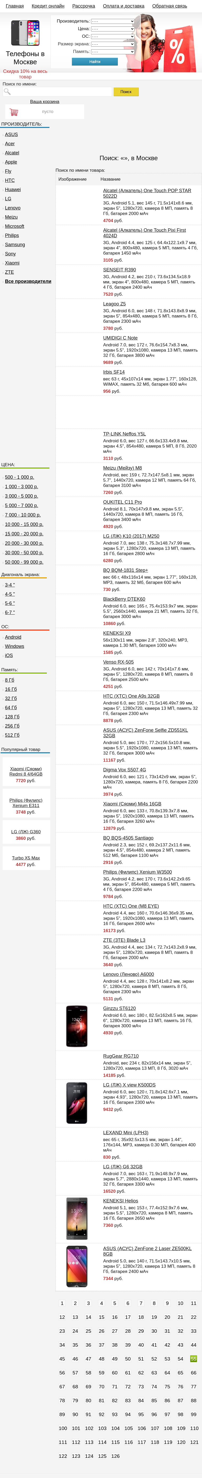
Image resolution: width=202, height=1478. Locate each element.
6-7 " (8, 612)
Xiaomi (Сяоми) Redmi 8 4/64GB (26, 771)
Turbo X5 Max (26, 858)
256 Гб (10, 726)
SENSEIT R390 (119, 269)
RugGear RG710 (121, 1056)
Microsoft (12, 226)
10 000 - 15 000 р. (24, 524)
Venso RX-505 (118, 662)
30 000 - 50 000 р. (24, 552)
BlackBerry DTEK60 (124, 599)
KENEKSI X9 (117, 633)
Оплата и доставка (123, 6)
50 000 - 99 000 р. (24, 562)
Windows (12, 646)
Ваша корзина (44, 101)
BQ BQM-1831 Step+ (125, 570)
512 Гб (10, 735)
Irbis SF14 (114, 372)
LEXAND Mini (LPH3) (125, 1132)
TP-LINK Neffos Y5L (124, 434)
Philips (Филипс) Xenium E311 (26, 803)
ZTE (7, 272)
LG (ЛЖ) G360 (26, 831)
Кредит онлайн (48, 6)
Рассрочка (83, 6)
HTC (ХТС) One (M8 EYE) (131, 906)
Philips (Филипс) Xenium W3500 (137, 872)
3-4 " (8, 585)
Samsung (13, 244)
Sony (8, 253)
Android (11, 637)
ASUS (9, 134)
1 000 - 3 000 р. (21, 486)
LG (6, 198)
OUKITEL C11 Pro (122, 502)
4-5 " (8, 594)
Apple (9, 162)
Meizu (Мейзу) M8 (122, 468)
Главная (15, 6)
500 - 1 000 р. (19, 477)
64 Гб (9, 707)
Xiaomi (10, 263)
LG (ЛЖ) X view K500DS (129, 1085)
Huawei (11, 189)
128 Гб (10, 716)
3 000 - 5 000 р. (21, 496)
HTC (8, 180)
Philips (10, 235)
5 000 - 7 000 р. (21, 505)
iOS (7, 655)
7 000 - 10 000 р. (23, 515)
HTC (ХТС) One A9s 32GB (131, 696)
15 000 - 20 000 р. (24, 533)
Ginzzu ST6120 (119, 1008)
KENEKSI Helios (120, 1200)
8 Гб (7, 680)
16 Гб (9, 689)
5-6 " (8, 603)
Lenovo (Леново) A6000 (128, 974)
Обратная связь (169, 6)
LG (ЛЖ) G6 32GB (122, 1166)
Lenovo (11, 208)
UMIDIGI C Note (120, 338)
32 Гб (9, 698)
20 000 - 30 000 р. (24, 543)
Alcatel (10, 152)
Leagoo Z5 (114, 304)
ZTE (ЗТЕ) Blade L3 (124, 940)
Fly (6, 171)
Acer (8, 143)
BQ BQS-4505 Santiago (128, 838)
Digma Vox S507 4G (124, 769)
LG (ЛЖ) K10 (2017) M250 (131, 536)
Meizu (9, 217)
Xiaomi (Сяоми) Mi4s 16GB (132, 804)
